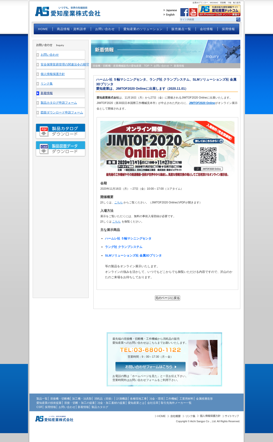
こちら (118, 202)
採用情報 (228, 29)
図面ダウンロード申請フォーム (62, 112)
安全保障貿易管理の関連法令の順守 (63, 64)
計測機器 (122, 398)
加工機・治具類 (82, 398)
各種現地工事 (138, 398)
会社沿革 (152, 402)
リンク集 (47, 83)
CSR (39, 407)
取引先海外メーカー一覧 (176, 402)
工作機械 (171, 398)
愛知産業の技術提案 (49, 402)
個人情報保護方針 (53, 74)
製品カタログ (99, 407)
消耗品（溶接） (104, 398)
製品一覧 (42, 398)
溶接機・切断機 (60, 398)
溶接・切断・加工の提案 (79, 402)
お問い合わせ (105, 29)
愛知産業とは (136, 402)
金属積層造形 (204, 398)
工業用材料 (186, 398)
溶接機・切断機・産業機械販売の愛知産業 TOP (121, 65)
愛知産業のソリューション (143, 29)
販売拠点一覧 (181, 29)
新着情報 (83, 407)
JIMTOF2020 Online (202, 103)
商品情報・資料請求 (71, 29)
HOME (43, 29)
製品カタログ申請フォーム (59, 102)
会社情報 (206, 29)
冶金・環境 (156, 398)
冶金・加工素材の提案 (111, 402)
